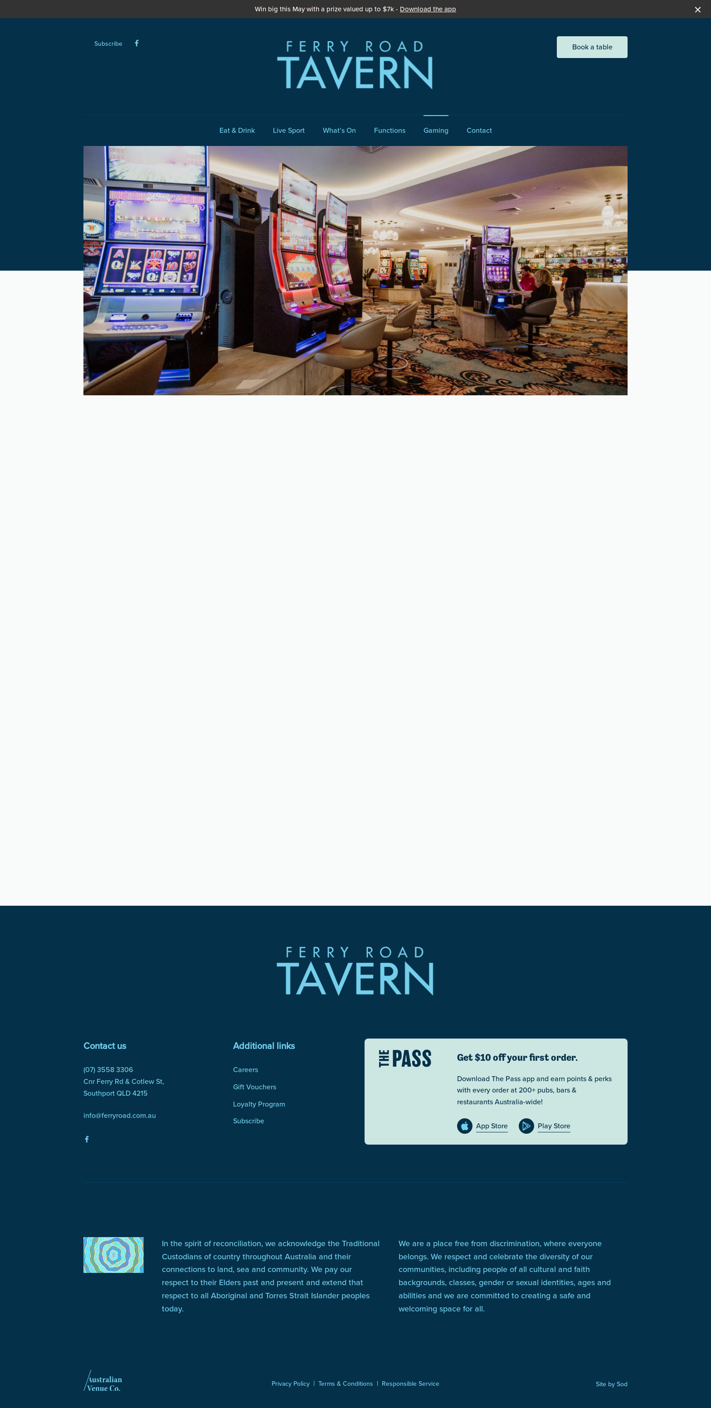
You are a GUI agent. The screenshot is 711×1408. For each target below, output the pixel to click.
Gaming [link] (436, 130)
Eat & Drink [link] (237, 130)
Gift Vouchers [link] (254, 1087)
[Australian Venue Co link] (102, 1383)
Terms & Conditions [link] (345, 1384)
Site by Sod (612, 1384)
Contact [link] (479, 130)
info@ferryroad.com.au (119, 1115)
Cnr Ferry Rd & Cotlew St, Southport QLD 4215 (123, 1087)
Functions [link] (389, 130)
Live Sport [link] (289, 130)
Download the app (428, 9)
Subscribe (108, 44)
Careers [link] (245, 1069)
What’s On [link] (339, 130)
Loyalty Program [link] (259, 1104)
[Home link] (355, 64)
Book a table (592, 47)
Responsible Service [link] (410, 1384)
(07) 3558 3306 (108, 1069)
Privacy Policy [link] (291, 1384)
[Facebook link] (136, 43)
